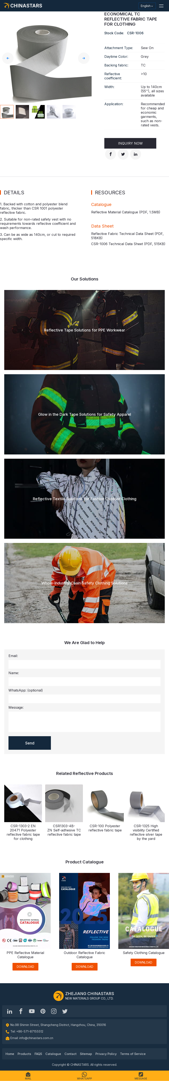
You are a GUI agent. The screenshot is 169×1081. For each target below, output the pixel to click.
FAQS (38, 1054)
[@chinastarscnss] (20, 1011)
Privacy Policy (106, 1054)
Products (24, 1054)
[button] (161, 5)
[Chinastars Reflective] (31, 1011)
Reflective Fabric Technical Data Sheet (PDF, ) (127, 236)
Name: (13, 673)
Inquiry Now (130, 143)
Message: (16, 707)
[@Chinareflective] (64, 1011)
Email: (13, 656)
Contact (70, 1054)
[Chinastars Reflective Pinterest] (42, 1011)
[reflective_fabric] (53, 1011)
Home (10, 1054)
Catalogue (53, 1054)
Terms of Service (133, 1054)
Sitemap (86, 1054)
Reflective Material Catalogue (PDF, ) (125, 212)
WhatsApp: (25, 690)
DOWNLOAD (25, 966)
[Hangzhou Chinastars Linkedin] (9, 1011)
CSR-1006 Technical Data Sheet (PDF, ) (128, 244)
